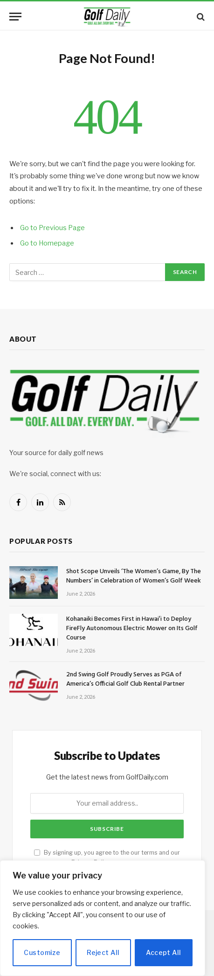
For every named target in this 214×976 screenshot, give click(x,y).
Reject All (103, 952)
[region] (102, 918)
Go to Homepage (47, 243)
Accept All (163, 952)
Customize (42, 952)
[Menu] (15, 16)
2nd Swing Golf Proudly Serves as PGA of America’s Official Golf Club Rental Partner (125, 679)
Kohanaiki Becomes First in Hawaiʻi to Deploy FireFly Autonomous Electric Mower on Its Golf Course (132, 628)
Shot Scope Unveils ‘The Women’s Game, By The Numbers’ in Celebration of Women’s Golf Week (133, 576)
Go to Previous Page (52, 228)
